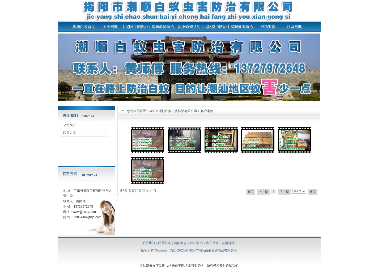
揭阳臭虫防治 (215, 26)
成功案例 (268, 26)
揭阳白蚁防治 (136, 26)
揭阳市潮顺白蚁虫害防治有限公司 (173, 111)
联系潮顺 (294, 26)
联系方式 (69, 133)
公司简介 (69, 125)
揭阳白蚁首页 (84, 26)
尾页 (312, 192)
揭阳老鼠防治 (163, 26)
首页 (250, 192)
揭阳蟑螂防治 (189, 26)
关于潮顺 (110, 26)
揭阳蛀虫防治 (242, 26)
